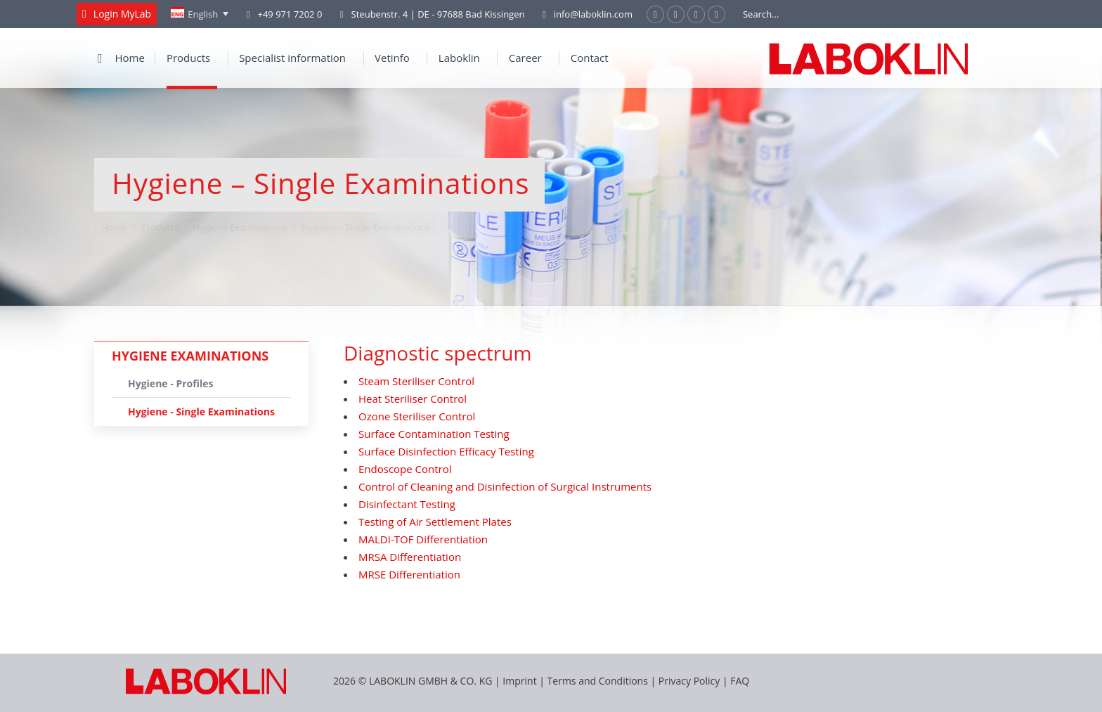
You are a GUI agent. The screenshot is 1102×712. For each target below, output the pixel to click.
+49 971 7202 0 (289, 14)
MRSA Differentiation (409, 557)
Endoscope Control (405, 469)
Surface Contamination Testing (434, 434)
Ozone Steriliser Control (416, 416)
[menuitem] (199, 14)
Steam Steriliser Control (416, 381)
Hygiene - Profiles (170, 383)
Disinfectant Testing (406, 504)
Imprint (519, 680)
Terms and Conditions (599, 680)
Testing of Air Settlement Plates (435, 521)
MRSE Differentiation (409, 574)
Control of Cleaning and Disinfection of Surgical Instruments (505, 486)
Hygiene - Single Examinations (201, 411)
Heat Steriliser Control (412, 398)
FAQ (739, 680)
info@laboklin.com (585, 14)
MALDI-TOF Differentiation (423, 539)
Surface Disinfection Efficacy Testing (446, 451)
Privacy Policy (689, 680)
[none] (199, 14)
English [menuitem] (203, 14)
